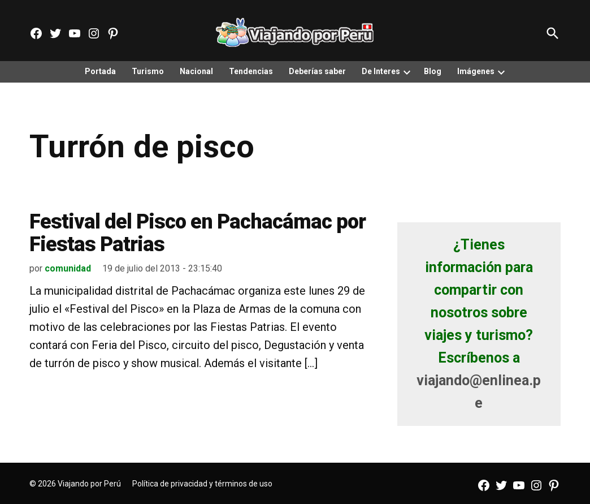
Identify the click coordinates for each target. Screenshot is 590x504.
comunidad (68, 268)
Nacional (196, 71)
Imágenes (475, 71)
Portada (100, 71)
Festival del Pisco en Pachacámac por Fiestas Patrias (197, 233)
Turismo (148, 71)
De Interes (381, 71)
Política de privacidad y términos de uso (202, 483)
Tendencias (251, 71)
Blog (432, 71)
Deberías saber (317, 71)
